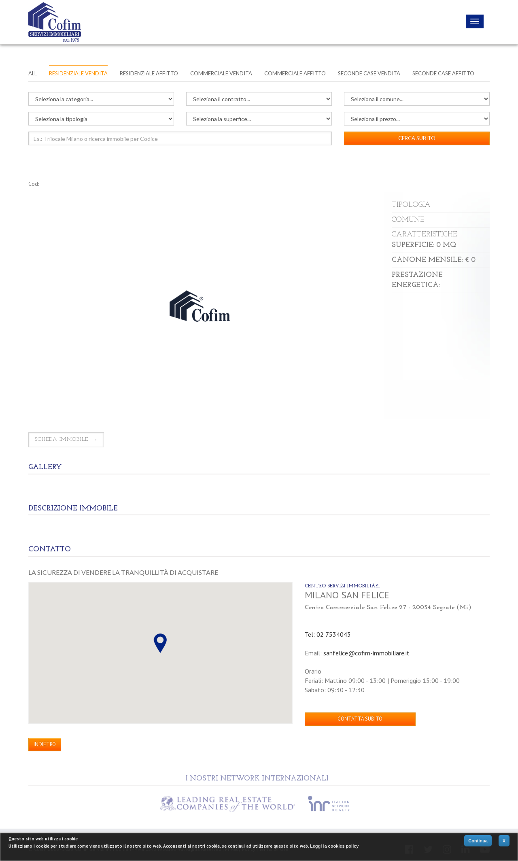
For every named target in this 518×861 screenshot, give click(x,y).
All (32, 73)
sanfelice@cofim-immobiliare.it (366, 653)
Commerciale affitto (295, 73)
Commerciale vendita (221, 73)
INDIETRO (45, 744)
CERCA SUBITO (416, 138)
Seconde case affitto (443, 73)
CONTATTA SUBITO (360, 719)
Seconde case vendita (369, 73)
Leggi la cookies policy (334, 846)
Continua (478, 840)
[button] (160, 643)
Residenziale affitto (149, 73)
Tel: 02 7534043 (328, 634)
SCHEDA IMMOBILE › (66, 439)
